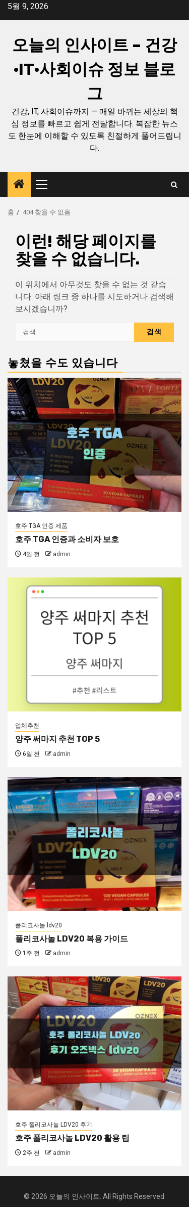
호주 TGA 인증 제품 (41, 525)
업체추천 (27, 725)
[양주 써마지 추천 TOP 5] (94, 644)
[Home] (19, 185)
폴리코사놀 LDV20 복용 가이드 (71, 939)
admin (62, 554)
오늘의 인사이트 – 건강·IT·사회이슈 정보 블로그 (94, 69)
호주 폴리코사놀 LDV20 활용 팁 (72, 1138)
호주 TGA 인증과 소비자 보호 (67, 539)
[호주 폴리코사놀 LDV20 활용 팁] (94, 1043)
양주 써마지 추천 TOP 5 (57, 739)
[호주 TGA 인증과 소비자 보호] (94, 445)
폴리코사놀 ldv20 (38, 925)
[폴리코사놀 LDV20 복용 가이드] (94, 844)
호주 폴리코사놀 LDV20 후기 (53, 1124)
